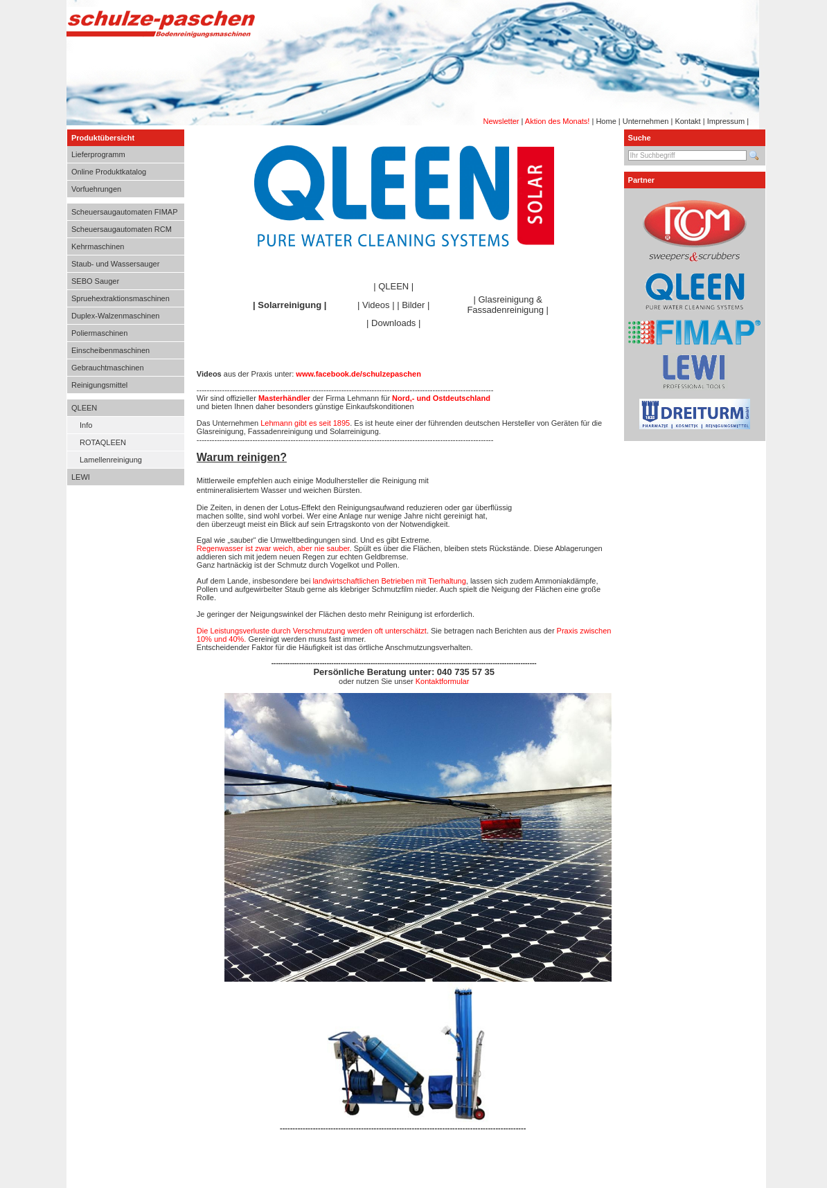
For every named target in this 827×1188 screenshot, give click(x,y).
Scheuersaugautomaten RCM (121, 229)
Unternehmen (646, 121)
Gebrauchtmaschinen (107, 367)
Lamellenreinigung (111, 460)
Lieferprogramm (98, 154)
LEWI (80, 477)
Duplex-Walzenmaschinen (115, 316)
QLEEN (84, 408)
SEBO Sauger (95, 281)
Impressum (726, 121)
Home (606, 121)
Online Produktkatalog (108, 172)
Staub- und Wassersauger (115, 264)
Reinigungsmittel (99, 385)
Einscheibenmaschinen (110, 350)
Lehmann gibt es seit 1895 (305, 423)
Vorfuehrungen (96, 189)
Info (86, 425)
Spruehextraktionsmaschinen (120, 298)
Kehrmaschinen (97, 246)
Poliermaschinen (99, 333)
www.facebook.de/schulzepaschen (358, 374)
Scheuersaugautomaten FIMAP (124, 212)
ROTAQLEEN (103, 442)
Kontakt (687, 121)
